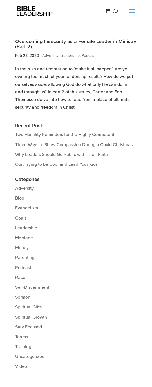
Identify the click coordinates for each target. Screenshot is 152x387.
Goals (20, 218)
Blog (19, 198)
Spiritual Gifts (28, 307)
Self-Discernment (32, 287)
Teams (21, 337)
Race (20, 277)
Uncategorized (29, 356)
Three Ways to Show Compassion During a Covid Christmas (74, 144)
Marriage (24, 238)
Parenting (25, 257)
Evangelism (26, 208)
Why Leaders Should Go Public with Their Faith (61, 154)
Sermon (22, 297)
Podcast (88, 55)
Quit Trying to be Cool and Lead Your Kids (56, 164)
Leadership (70, 55)
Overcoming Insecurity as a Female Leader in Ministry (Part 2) (75, 44)
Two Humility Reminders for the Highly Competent (64, 134)
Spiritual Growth (31, 317)
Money (22, 247)
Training (23, 347)
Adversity (50, 55)
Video (21, 366)
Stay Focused (28, 327)
